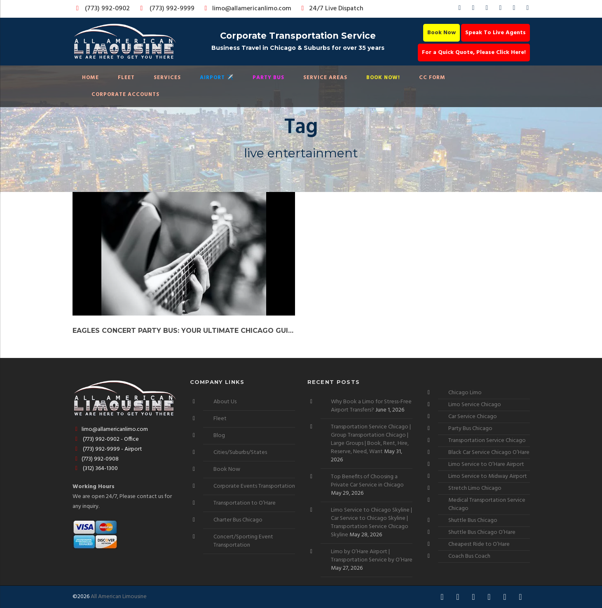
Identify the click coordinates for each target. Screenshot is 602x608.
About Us (225, 402)
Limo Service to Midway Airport (487, 476)
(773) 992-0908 (96, 459)
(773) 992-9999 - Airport (108, 449)
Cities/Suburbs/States (240, 452)
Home (90, 77)
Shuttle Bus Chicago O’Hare (481, 532)
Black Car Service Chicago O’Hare (488, 452)
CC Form (432, 77)
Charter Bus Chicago (237, 520)
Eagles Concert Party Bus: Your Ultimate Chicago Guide (184, 330)
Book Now (441, 32)
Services (167, 77)
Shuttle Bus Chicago (472, 520)
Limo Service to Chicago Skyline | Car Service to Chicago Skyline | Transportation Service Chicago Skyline (371, 522)
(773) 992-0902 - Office (106, 439)
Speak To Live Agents (495, 32)
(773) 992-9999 (165, 8)
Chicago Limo (465, 393)
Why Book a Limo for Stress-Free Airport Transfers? (371, 406)
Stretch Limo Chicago (474, 488)
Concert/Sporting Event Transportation (243, 541)
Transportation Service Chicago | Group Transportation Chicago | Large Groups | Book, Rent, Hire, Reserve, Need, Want (371, 439)
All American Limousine (119, 596)
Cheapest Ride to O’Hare (479, 544)
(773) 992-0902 (101, 8)
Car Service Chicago (472, 416)
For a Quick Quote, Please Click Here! (474, 52)
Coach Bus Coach (469, 556)
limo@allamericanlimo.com (246, 8)
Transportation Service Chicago (487, 440)
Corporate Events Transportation (254, 486)
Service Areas (325, 77)
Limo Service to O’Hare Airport (486, 464)
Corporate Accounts (125, 94)
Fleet (126, 77)
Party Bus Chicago (470, 428)
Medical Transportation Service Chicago (486, 504)
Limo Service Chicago (474, 404)
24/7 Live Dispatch (331, 8)
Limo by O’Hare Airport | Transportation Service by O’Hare (371, 556)
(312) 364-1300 (95, 468)
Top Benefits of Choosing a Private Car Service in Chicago (367, 481)
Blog (219, 435)
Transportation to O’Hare (244, 503)
